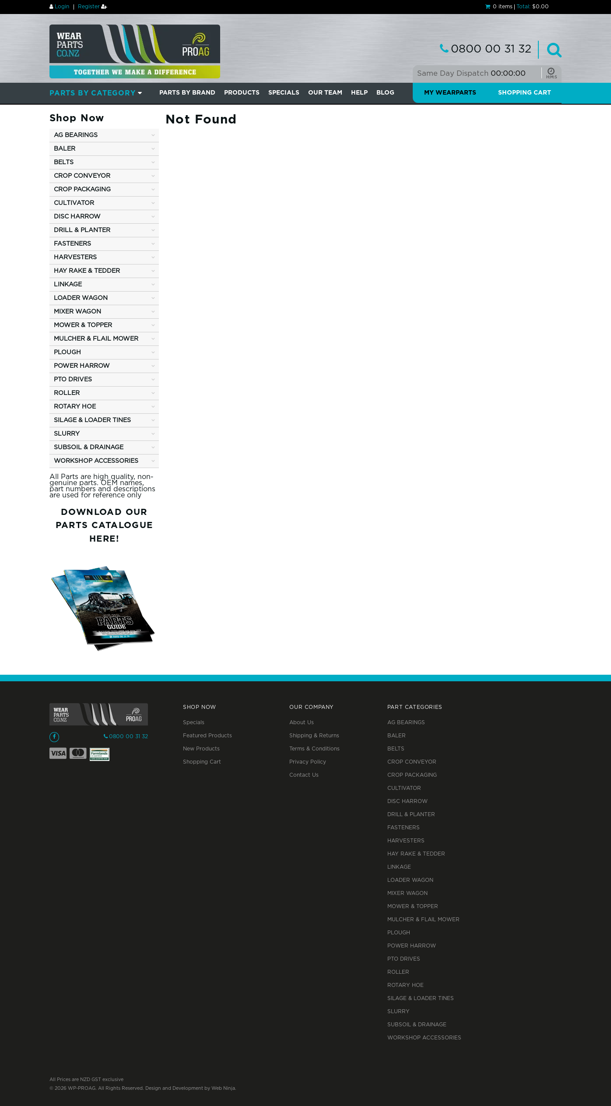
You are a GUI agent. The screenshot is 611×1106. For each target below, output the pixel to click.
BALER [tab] (64, 148)
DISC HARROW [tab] (77, 216)
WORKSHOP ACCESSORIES (424, 1038)
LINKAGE (399, 867)
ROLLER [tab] (67, 393)
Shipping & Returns (314, 735)
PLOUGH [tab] (67, 352)
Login (62, 6)
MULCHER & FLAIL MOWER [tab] (96, 339)
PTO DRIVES (403, 959)
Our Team (325, 92)
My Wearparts (450, 92)
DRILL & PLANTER (411, 814)
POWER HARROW (411, 946)
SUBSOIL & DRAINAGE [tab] (88, 447)
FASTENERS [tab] (72, 244)
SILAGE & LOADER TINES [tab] (92, 420)
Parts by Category (92, 93)
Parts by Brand (187, 92)
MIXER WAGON (407, 893)
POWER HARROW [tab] (82, 366)
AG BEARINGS (406, 722)
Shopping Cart (524, 92)
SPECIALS (283, 92)
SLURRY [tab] (67, 434)
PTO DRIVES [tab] (73, 379)
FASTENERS (403, 827)
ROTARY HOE (405, 985)
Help (359, 92)
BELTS (395, 749)
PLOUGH (398, 932)
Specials (193, 722)
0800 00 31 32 (491, 49)
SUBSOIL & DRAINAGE (416, 1024)
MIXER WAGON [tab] (77, 311)
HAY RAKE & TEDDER (416, 854)
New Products (201, 749)
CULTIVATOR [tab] (74, 203)
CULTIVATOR (404, 788)
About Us (301, 722)
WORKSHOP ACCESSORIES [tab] (96, 461)
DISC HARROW (407, 801)
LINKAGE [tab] (68, 284)
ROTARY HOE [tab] (75, 406)
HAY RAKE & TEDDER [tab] (87, 271)
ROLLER (398, 972)
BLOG (385, 92)
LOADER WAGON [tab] (81, 298)
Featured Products (207, 735)
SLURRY (398, 1011)
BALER (396, 735)
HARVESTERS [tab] (75, 257)
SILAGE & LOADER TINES (420, 998)
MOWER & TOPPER (412, 906)
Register (89, 6)
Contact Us (304, 775)
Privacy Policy (307, 762)
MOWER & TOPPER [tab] (83, 325)
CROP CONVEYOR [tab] (82, 176)
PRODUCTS (242, 92)
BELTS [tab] (64, 162)
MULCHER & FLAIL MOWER (423, 919)
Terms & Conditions (314, 749)
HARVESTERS (406, 840)
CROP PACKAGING (412, 775)
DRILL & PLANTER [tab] (82, 230)
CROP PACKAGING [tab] (82, 189)
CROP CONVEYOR (411, 762)
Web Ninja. (223, 1088)
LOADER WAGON (410, 880)
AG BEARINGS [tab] (76, 135)
